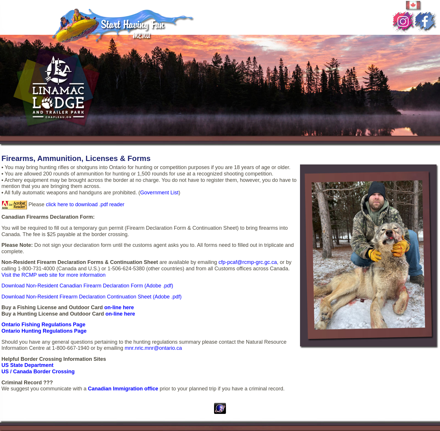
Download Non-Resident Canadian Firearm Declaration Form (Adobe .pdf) (87, 286)
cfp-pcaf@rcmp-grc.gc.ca (247, 262)
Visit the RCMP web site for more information (53, 275)
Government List (159, 192)
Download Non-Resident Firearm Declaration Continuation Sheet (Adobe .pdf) (91, 297)
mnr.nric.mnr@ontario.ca (153, 348)
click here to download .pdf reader (85, 205)
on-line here (119, 307)
